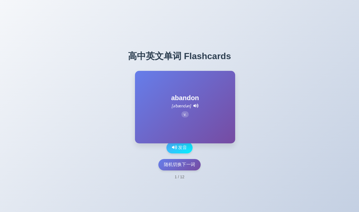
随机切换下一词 (179, 164)
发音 (179, 147)
